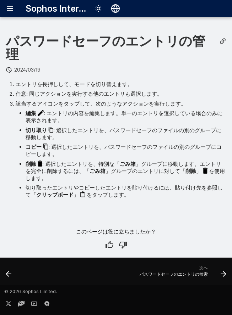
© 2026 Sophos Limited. (30, 291)
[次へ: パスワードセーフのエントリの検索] (181, 273)
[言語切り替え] (115, 8)
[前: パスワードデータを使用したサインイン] (9, 273)
